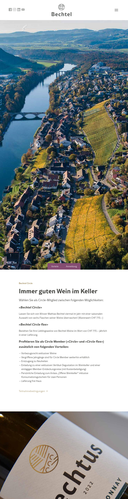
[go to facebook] (10, 9)
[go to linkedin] (18, 9)
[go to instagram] (14, 9)
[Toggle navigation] (116, 10)
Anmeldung (71, 266)
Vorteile (54, 266)
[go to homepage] (61, 10)
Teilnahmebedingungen (32, 391)
